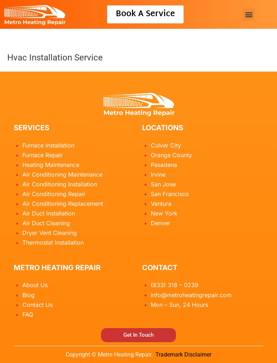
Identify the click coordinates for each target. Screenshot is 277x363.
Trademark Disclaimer (183, 354)
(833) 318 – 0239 (174, 285)
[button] (249, 15)
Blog (28, 295)
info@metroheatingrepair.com (191, 295)
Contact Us (37, 304)
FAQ (27, 314)
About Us (35, 285)
